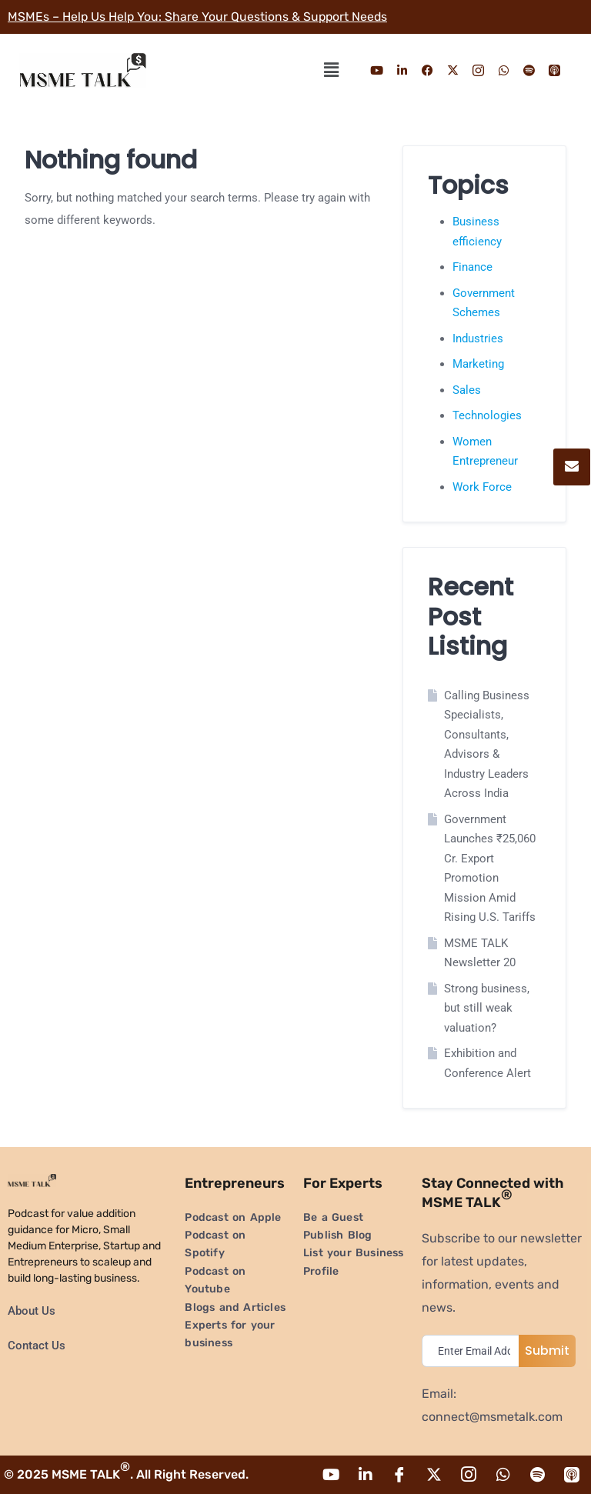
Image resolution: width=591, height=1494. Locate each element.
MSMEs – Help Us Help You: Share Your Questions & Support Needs (199, 16)
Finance (472, 267)
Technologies (487, 415)
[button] (331, 70)
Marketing (478, 364)
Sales (466, 390)
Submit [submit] (547, 1350)
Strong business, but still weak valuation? (486, 1008)
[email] (474, 1351)
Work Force (482, 487)
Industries (477, 338)
